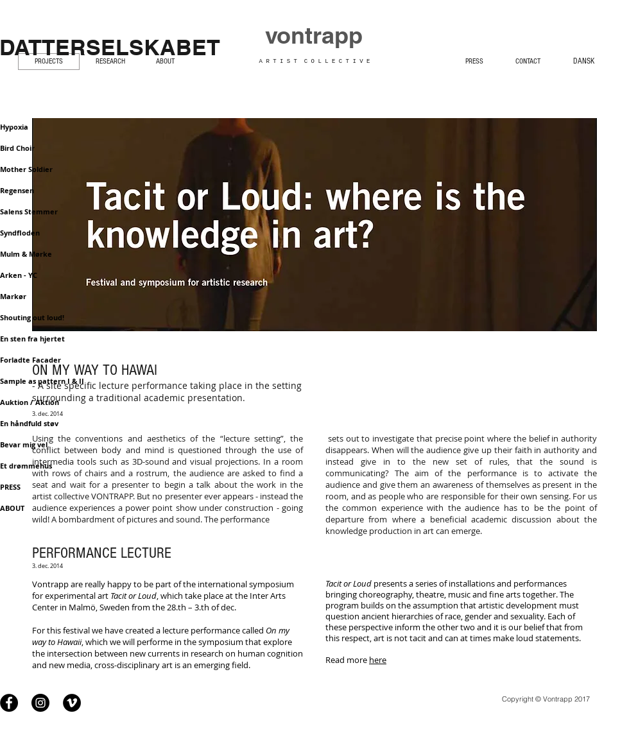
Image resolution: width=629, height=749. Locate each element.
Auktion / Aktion (29, 402)
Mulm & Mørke (26, 254)
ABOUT (12, 508)
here (377, 659)
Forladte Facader (30, 360)
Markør (13, 296)
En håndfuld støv (29, 423)
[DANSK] (583, 61)
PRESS (10, 487)
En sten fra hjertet (32, 338)
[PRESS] (474, 61)
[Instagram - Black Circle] (40, 702)
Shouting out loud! (32, 317)
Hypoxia (14, 127)
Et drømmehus (26, 465)
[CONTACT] (527, 60)
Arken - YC (18, 275)
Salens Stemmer (29, 211)
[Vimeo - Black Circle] (72, 702)
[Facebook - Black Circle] (9, 702)
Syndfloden (20, 232)
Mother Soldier (26, 169)
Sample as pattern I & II (42, 381)
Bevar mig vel (23, 444)
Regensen (17, 190)
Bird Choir (17, 148)
